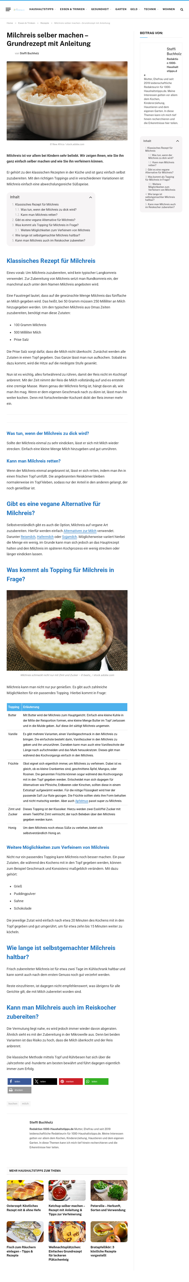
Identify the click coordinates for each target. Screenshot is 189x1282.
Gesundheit (100, 9)
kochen (13, 1103)
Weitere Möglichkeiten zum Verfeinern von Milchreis (55, 230)
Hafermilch (45, 537)
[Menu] (8, 9)
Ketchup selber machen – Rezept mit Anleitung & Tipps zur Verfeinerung (67, 1210)
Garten (121, 9)
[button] (19, 1081)
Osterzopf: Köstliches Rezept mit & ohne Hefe (24, 1208)
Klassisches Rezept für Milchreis (37, 204)
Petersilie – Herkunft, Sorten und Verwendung (108, 1208)
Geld (134, 9)
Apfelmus (81, 801)
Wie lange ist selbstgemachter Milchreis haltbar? (47, 235)
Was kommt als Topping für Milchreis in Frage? (47, 225)
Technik (150, 9)
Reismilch (28, 537)
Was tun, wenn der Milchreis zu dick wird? (49, 209)
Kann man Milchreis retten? (39, 215)
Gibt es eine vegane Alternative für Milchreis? (45, 220)
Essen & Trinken (72, 9)
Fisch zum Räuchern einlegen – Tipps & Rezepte (21, 1251)
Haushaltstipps (41, 9)
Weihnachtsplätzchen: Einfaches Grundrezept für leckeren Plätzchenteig (65, 1253)
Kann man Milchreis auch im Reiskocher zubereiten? (50, 240)
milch (25, 1103)
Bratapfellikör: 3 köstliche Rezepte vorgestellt (103, 1251)
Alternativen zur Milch (80, 531)
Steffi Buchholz (29, 53)
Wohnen (169, 9)
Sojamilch (69, 537)
